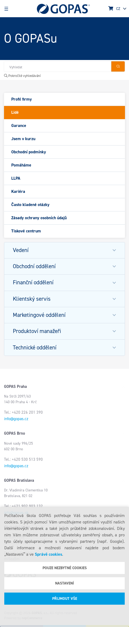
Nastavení (64, 583)
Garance (18, 125)
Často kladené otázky (30, 204)
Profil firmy (21, 99)
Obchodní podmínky (28, 152)
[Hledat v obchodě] (57, 66)
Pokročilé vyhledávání (22, 75)
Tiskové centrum (26, 231)
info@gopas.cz (16, 418)
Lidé (15, 112)
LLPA (15, 178)
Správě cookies (48, 554)
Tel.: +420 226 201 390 (23, 412)
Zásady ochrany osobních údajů (39, 218)
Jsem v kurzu (23, 138)
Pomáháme (21, 165)
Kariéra (18, 191)
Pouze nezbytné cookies (65, 568)
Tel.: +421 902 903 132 (23, 506)
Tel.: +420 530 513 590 (23, 459)
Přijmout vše (64, 598)
